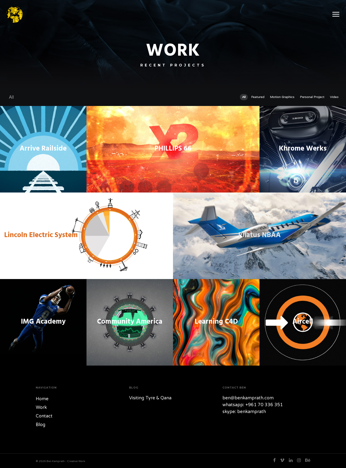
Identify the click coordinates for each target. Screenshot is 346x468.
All (244, 97)
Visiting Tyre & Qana (150, 398)
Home (42, 399)
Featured (257, 97)
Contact (44, 416)
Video (334, 97)
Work (41, 407)
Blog (40, 424)
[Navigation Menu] (336, 14)
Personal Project (312, 97)
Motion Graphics (282, 97)
